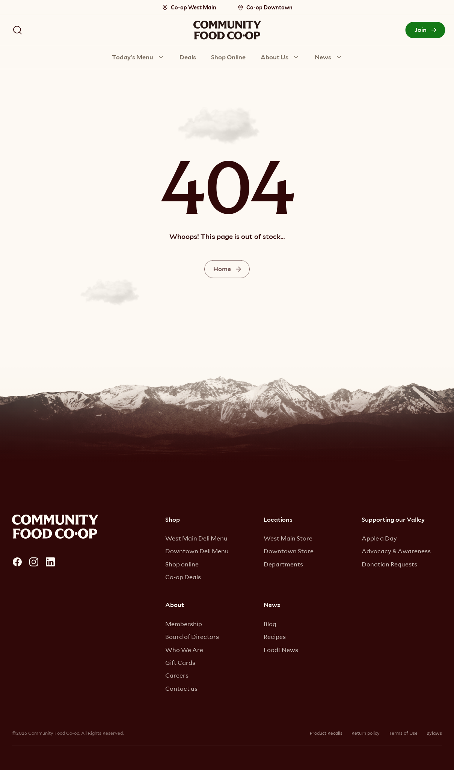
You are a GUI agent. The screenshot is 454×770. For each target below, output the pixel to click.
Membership (183, 624)
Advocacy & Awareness (396, 551)
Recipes (275, 636)
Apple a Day (379, 538)
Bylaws (434, 733)
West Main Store (288, 538)
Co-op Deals (183, 577)
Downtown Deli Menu (197, 551)
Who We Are (184, 650)
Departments (283, 564)
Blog (270, 624)
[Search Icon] (17, 30)
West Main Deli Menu (196, 538)
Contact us (181, 688)
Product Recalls (326, 733)
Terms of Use (403, 733)
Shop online (182, 564)
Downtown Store (289, 551)
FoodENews (281, 650)
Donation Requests (389, 564)
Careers (177, 675)
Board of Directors (192, 636)
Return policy (365, 733)
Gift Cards (180, 662)
